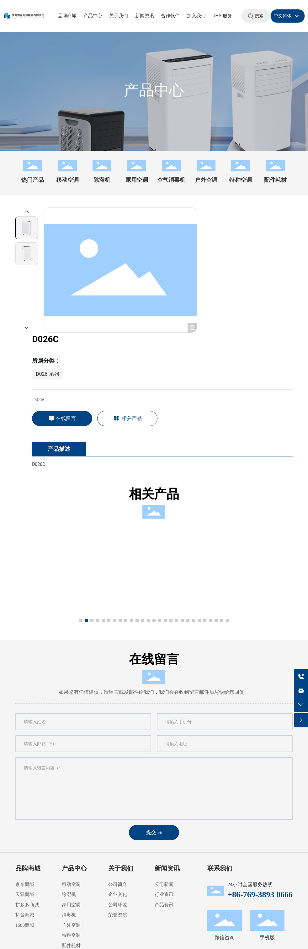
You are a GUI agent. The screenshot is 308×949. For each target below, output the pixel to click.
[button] (80, 620)
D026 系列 (47, 374)
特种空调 (240, 180)
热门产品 (32, 180)
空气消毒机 (171, 180)
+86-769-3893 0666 (260, 894)
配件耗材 (275, 180)
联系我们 (219, 868)
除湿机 (101, 180)
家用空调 (136, 180)
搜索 (259, 15)
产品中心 (154, 90)
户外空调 (206, 180)
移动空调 (67, 180)
